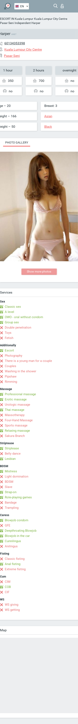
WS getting (12, 610)
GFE (7, 525)
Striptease (12, 448)
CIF (7, 592)
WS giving (11, 604)
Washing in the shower (20, 371)
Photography (13, 356)
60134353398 (14, 43)
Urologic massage (17, 404)
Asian (48, 116)
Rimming (11, 382)
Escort (9, 350)
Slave (8, 487)
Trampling (12, 508)
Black (48, 127)
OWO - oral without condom (24, 317)
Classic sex (13, 307)
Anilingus (11, 546)
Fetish (9, 338)
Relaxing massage (17, 431)
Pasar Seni (7, 23)
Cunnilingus (13, 541)
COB (8, 587)
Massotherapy (15, 415)
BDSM (9, 482)
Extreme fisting (15, 569)
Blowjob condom (16, 520)
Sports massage (16, 425)
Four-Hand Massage (19, 420)
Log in (62, 6)
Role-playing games (18, 497)
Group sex (12, 322)
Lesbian (10, 459)
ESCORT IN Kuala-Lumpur (16, 18)
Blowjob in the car (17, 536)
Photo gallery (16, 142)
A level (9, 312)
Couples (10, 366)
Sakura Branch (15, 436)
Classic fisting (15, 559)
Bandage (11, 502)
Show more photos (39, 271)
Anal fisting (12, 564)
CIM (7, 582)
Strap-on (10, 492)
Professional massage (20, 394)
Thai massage (14, 410)
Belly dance (13, 453)
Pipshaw (10, 376)
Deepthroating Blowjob (20, 531)
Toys (8, 333)
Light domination (16, 476)
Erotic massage (16, 399)
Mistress (11, 471)
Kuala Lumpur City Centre (50, 18)
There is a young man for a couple (28, 361)
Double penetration (18, 327)
